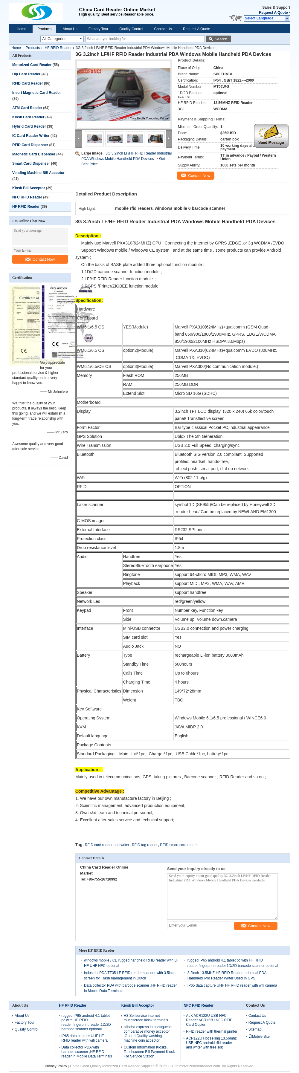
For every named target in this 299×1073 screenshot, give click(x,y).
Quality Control (131, 29)
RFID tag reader (145, 845)
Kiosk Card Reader (28, 117)
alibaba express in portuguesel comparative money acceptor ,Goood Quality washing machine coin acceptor (148, 1034)
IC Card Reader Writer (30, 136)
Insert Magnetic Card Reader (36, 93)
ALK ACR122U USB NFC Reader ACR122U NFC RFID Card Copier (209, 1020)
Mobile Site (259, 1036)
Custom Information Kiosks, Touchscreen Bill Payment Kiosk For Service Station (149, 1051)
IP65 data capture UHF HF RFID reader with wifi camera (232, 985)
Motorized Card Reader (31, 65)
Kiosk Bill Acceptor (28, 188)
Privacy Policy (56, 1066)
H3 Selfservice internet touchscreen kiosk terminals (146, 1018)
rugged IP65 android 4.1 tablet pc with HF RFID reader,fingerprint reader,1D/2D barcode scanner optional (86, 1022)
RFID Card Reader (27, 83)
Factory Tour (98, 29)
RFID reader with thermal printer (211, 1031)
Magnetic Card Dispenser (33, 154)
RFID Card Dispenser (30, 145)
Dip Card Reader (26, 74)
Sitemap (255, 1029)
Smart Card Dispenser (31, 163)
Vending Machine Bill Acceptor (38, 173)
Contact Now (40, 259)
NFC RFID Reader (27, 197)
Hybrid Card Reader (29, 126)
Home (21, 29)
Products (44, 29)
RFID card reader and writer (107, 845)
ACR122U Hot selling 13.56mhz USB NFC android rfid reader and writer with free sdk (211, 1042)
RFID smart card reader (179, 845)
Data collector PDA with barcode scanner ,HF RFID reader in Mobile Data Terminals (86, 1051)
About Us (69, 29)
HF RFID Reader (58, 48)
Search (221, 39)
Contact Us (163, 29)
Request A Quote (273, 12)
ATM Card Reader (27, 108)
